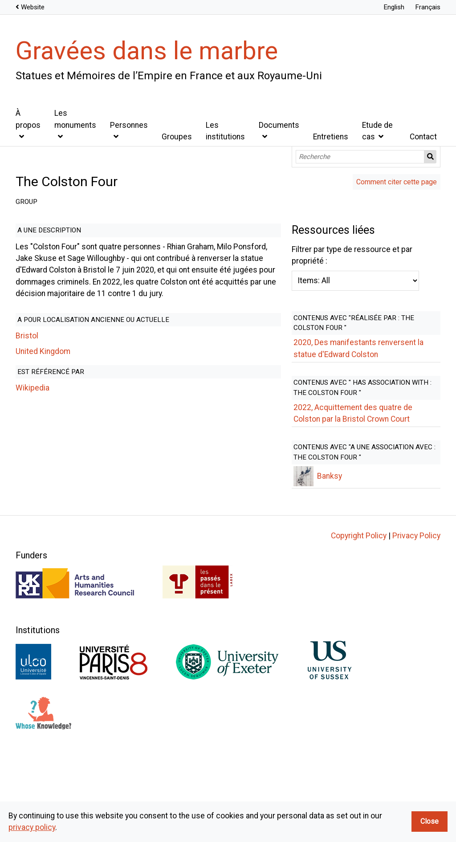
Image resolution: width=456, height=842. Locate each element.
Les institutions (225, 131)
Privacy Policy (416, 616)
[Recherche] (360, 156)
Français (427, 7)
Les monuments (75, 119)
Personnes (129, 125)
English (393, 7)
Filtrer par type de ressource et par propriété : (197, 407)
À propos (28, 119)
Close (429, 821)
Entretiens (330, 136)
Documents (279, 125)
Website (33, 7)
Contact (423, 136)
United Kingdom (43, 327)
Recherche (430, 156)
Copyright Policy (359, 616)
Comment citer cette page (396, 182)
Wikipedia (32, 364)
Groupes (177, 136)
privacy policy (31, 827)
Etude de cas (377, 131)
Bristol (27, 312)
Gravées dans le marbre (147, 50)
